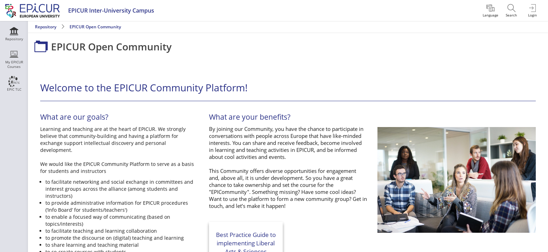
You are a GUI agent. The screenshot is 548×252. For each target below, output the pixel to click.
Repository (45, 27)
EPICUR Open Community (95, 27)
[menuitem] (490, 10)
